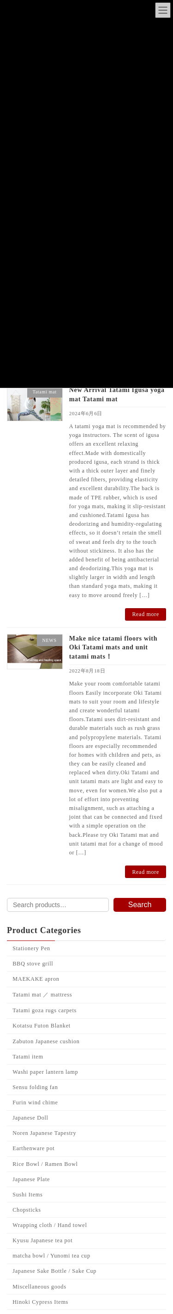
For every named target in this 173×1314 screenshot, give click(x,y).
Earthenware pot (33, 1149)
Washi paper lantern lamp (45, 1072)
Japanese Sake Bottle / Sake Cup (54, 1271)
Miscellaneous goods (39, 1286)
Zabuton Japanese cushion (45, 1041)
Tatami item (27, 1056)
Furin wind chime (35, 1102)
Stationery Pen (31, 948)
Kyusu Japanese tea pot (42, 1240)
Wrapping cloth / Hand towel (49, 1225)
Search (140, 905)
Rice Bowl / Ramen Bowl (45, 1164)
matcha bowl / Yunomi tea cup (51, 1255)
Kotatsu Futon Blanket (41, 1026)
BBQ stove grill (32, 963)
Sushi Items (27, 1194)
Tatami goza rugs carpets (44, 1010)
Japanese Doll (30, 1118)
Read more (145, 614)
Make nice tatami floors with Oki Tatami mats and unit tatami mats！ (113, 647)
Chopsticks (26, 1210)
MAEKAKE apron (35, 979)
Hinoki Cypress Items (40, 1302)
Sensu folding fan (35, 1087)
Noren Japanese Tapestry (44, 1133)
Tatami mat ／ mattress (42, 994)
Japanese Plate (31, 1179)
